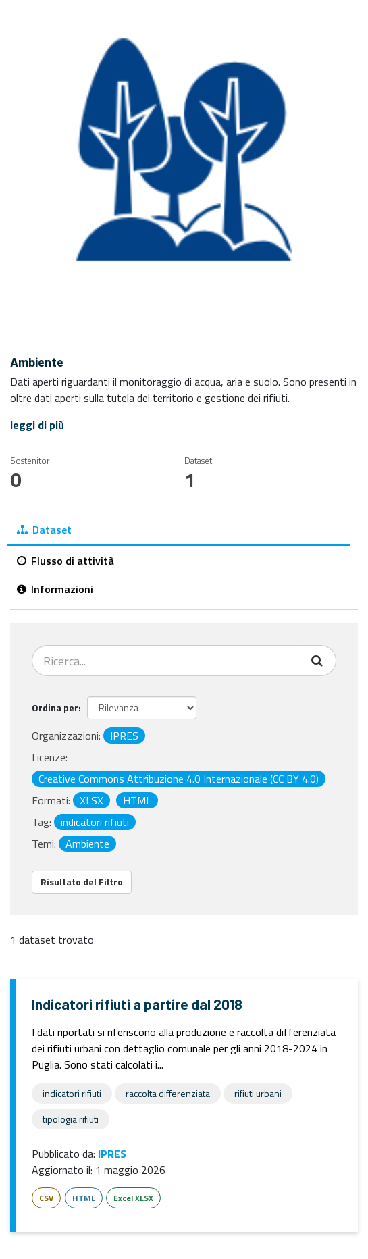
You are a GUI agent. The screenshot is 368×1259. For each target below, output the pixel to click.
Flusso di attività (65, 561)
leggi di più (37, 425)
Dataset (44, 529)
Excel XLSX (133, 1197)
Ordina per (55, 707)
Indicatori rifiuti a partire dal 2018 (137, 1004)
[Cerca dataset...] (166, 660)
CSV (46, 1197)
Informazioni (55, 589)
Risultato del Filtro (82, 882)
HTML (83, 1197)
